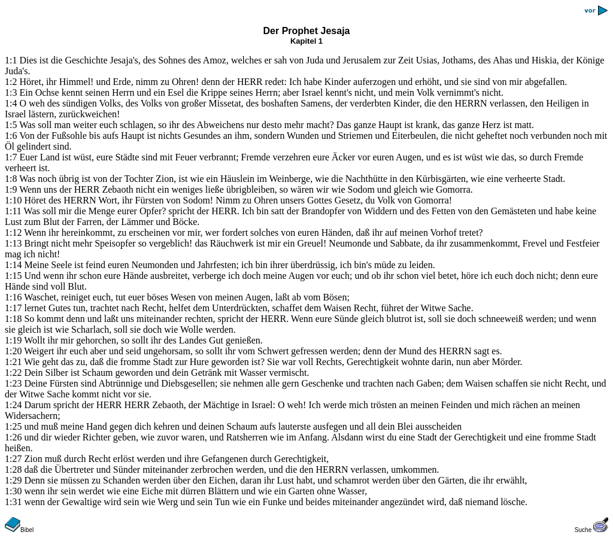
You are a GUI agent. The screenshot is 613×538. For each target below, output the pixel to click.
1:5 (11, 125)
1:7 (11, 157)
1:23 (13, 383)
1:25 (13, 426)
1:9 (11, 189)
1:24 (13, 405)
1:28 (13, 469)
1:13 (13, 243)
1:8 (11, 179)
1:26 (13, 437)
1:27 (13, 459)
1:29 (13, 480)
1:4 (11, 103)
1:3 (11, 92)
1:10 (13, 200)
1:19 (13, 340)
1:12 (13, 232)
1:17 (13, 308)
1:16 (13, 297)
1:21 (13, 362)
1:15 (13, 275)
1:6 (11, 135)
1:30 (13, 491)
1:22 (13, 372)
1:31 (13, 502)
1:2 (11, 82)
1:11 (13, 211)
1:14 (13, 265)
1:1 (11, 60)
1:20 (13, 351)
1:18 (13, 319)
